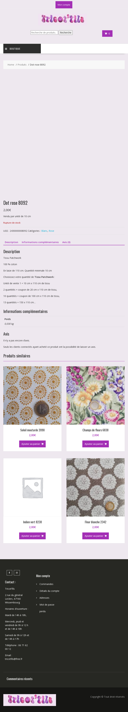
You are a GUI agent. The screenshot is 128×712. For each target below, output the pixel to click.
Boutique (12, 48)
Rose (51, 230)
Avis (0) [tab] (66, 242)
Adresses (44, 597)
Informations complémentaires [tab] (40, 242)
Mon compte (64, 4)
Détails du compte (49, 590)
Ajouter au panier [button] (31, 443)
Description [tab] (11, 242)
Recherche (65, 32)
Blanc (44, 230)
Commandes (46, 584)
